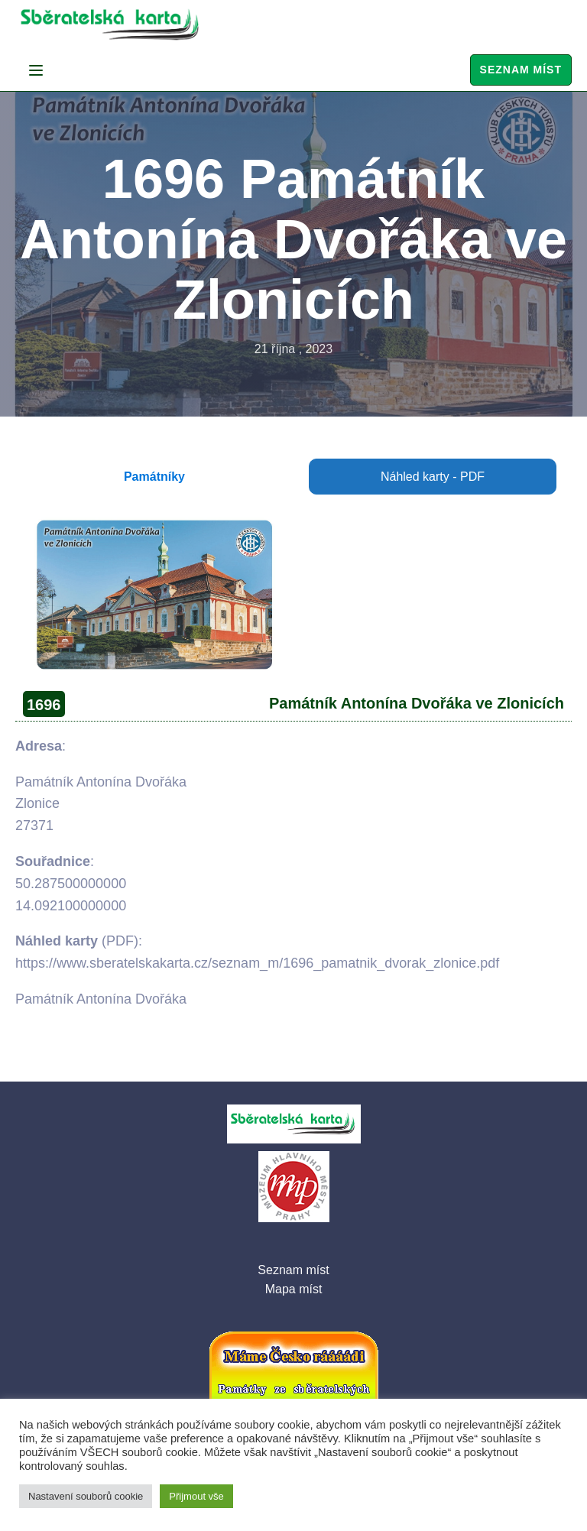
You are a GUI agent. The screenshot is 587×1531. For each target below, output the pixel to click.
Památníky (154, 476)
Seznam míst (521, 69)
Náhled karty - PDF (433, 476)
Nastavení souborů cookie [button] (85, 1496)
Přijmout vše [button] (196, 1496)
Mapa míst (294, 1289)
